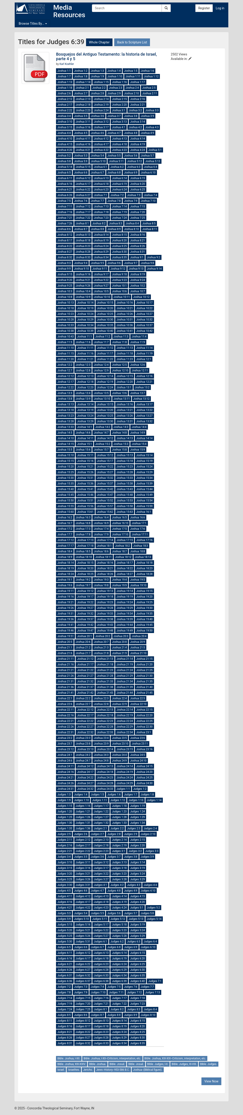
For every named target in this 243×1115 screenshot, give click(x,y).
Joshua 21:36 (65, 687)
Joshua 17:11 (140, 534)
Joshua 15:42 (105, 489)
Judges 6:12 (83, 952)
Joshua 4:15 (64, 144)
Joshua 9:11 (99, 268)
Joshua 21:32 (85, 681)
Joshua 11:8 (119, 342)
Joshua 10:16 (125, 302)
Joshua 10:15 (105, 302)
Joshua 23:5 (119, 738)
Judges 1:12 (117, 800)
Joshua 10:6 (119, 291)
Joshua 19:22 (85, 602)
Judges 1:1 (123, 788)
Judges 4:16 (64, 902)
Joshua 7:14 (119, 206)
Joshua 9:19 (137, 274)
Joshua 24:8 (101, 760)
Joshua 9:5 (97, 263)
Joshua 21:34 (125, 681)
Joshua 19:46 (65, 630)
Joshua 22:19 (125, 715)
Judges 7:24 (64, 1009)
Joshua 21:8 (101, 653)
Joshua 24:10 (138, 760)
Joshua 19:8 (101, 585)
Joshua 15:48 (125, 494)
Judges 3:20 (64, 873)
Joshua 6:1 (100, 166)
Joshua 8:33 (83, 257)
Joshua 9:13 (136, 268)
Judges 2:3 (133, 828)
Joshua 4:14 (137, 138)
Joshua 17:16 (144, 540)
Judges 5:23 (119, 930)
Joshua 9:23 (119, 280)
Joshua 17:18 (85, 545)
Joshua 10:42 (144, 330)
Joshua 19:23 (105, 602)
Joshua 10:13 (65, 302)
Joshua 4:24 (137, 150)
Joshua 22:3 (101, 698)
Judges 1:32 (101, 822)
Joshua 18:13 (143, 557)
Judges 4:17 (83, 902)
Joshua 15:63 (125, 511)
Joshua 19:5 (137, 579)
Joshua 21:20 (144, 664)
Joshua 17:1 (139, 523)
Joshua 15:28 (125, 472)
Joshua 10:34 (85, 325)
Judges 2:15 (137, 839)
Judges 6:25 (137, 964)
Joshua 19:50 (144, 630)
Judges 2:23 (101, 851)
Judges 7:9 (80, 992)
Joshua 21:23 (105, 670)
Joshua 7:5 (64, 200)
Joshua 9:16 (83, 274)
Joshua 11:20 (65, 359)
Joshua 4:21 (83, 150)
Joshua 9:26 (83, 285)
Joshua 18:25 (85, 574)
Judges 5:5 (97, 913)
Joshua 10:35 (105, 325)
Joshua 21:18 (105, 664)
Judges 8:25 (137, 1032)
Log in (220, 8)
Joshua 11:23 (125, 359)
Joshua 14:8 (119, 432)
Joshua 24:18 (105, 771)
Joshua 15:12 (105, 455)
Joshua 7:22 (83, 217)
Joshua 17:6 (137, 528)
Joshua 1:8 (80, 76)
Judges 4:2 (117, 885)
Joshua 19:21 (65, 602)
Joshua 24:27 (85, 783)
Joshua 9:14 (154, 268)
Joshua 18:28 (144, 574)
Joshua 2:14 (101, 99)
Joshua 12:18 (85, 381)
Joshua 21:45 (144, 692)
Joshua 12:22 (65, 387)
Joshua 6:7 (97, 172)
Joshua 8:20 (119, 240)
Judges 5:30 (64, 941)
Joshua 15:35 (65, 483)
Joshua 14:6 (83, 432)
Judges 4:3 (133, 885)
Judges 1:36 (83, 828)
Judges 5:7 (130, 913)
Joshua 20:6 (83, 641)
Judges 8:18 (101, 1026)
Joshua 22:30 (144, 726)
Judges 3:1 (118, 851)
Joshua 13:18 (65, 410)
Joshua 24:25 (144, 777)
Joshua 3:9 (147, 116)
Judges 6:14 (119, 952)
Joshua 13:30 (105, 421)
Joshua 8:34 (101, 257)
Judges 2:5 (64, 834)
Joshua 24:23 (105, 777)
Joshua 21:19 (125, 664)
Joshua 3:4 (64, 116)
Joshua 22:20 (144, 715)
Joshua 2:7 (80, 93)
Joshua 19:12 (85, 591)
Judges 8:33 (101, 1043)
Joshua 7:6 (80, 200)
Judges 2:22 (83, 851)
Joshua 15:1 (84, 444)
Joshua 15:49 (144, 494)
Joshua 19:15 (144, 591)
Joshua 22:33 (105, 732)
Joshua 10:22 (144, 308)
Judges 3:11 (83, 862)
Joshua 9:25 (64, 285)
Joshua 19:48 (105, 630)
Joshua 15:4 (139, 444)
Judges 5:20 (64, 930)
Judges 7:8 (64, 992)
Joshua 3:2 (135, 110)
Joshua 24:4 (119, 755)
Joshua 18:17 (125, 562)
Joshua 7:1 (100, 195)
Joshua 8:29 (101, 251)
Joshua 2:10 (131, 93)
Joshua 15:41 (85, 489)
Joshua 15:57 (105, 506)
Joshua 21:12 (85, 658)
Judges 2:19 (119, 845)
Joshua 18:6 (101, 551)
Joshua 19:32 (85, 613)
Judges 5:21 (83, 930)
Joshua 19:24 (125, 602)
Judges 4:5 (64, 890)
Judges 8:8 (114, 1015)
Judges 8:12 (83, 1020)
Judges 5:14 (154, 918)
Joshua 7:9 (130, 200)
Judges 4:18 (101, 902)
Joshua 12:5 (119, 364)
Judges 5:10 (81, 918)
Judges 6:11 (64, 952)
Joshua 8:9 (114, 229)
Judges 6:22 (83, 964)
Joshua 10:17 (144, 302)
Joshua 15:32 (105, 477)
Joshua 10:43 (65, 336)
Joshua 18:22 (125, 568)
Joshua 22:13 (105, 709)
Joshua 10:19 (85, 308)
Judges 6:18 (101, 958)
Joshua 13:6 (119, 393)
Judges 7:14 (64, 998)
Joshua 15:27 (105, 472)
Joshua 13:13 (65, 404)
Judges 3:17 (101, 868)
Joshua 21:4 (119, 647)
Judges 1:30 (64, 822)
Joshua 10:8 (64, 297)
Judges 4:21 (64, 907)
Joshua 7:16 (64, 212)
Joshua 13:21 (125, 410)
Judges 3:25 (64, 879)
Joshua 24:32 (85, 788)
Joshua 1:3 (97, 70)
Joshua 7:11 (64, 206)
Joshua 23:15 (125, 749)
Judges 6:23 (101, 964)
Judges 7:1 (154, 981)
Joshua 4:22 (101, 150)
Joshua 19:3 (101, 579)
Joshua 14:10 (65, 438)
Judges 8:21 (64, 1032)
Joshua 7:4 (150, 195)
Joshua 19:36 (65, 619)
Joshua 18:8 (137, 551)
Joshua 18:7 (119, 551)
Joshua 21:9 (119, 653)
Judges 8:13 (101, 1020)
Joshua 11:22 (105, 359)
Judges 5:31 (83, 941)
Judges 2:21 (64, 851)
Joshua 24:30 (144, 783)
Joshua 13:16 (125, 404)
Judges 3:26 (83, 879)
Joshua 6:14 (119, 178)
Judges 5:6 (114, 913)
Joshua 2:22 (64, 110)
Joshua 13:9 (83, 398)
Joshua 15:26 (85, 472)
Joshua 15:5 (64, 449)
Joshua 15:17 (105, 461)
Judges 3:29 (137, 879)
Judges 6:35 (137, 975)
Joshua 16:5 (119, 517)
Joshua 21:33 (105, 681)
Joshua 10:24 (85, 314)
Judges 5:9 (64, 918)
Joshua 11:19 (144, 353)
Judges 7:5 (114, 986)
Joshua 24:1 (64, 755)
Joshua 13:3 (64, 393)
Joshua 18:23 (144, 568)
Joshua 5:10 (98, 161)
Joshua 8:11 (149, 229)
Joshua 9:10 (81, 268)
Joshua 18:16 (105, 562)
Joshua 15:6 (83, 449)
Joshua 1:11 (133, 76)
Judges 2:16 (64, 845)
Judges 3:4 (64, 856)
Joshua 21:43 (105, 692)
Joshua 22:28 (105, 726)
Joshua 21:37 (85, 687)
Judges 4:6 (80, 890)
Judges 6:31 (64, 975)
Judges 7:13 (152, 992)
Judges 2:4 (150, 828)
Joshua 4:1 (118, 127)
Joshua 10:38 (65, 330)
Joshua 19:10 (138, 585)
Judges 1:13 (136, 800)
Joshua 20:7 (101, 641)
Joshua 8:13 (83, 234)
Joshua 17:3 (83, 528)
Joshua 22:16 (65, 715)
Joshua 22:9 (119, 704)
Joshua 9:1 (136, 257)
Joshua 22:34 (125, 732)
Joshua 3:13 (119, 121)
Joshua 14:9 (137, 432)
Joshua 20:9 (137, 641)
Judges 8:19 (119, 1026)
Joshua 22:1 (64, 698)
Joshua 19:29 (125, 608)
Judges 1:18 (119, 805)
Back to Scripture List (132, 42)
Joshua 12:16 (144, 376)
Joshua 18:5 (83, 551)
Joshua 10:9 (83, 297)
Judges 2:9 (130, 834)
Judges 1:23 (119, 811)
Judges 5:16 (83, 924)
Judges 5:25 (64, 935)
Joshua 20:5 (64, 641)
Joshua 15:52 (105, 500)
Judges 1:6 (114, 794)
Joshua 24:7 (83, 760)
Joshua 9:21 (83, 280)
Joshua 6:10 (148, 172)
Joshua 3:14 (137, 121)
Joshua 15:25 (65, 472)
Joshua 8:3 (115, 223)
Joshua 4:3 (152, 127)
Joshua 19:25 (144, 602)
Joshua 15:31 (85, 477)
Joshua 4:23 (119, 150)
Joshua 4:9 (147, 133)
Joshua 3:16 (83, 127)
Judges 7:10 (98, 992)
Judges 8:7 (97, 1015)
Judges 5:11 (99, 918)
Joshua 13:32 (144, 421)
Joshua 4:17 (101, 144)
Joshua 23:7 (64, 743)
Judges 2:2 (117, 828)
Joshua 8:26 (137, 246)
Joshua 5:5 (114, 155)
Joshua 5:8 (64, 161)
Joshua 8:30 (119, 251)
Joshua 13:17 (144, 404)
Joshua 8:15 (119, 234)
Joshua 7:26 (64, 223)
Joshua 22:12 (85, 709)
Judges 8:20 (137, 1026)
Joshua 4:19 (137, 144)
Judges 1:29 (137, 817)
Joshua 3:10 (64, 121)
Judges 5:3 (64, 913)
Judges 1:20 (64, 811)
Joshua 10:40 (105, 330)
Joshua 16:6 (137, 517)
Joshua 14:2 (102, 427)
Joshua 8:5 (149, 223)
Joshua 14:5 (64, 432)
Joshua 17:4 (101, 528)
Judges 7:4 (97, 986)
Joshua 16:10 (120, 523)
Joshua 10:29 (85, 319)
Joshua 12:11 (140, 370)
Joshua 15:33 (125, 477)
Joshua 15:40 (65, 489)
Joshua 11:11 (85, 347)
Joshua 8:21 (137, 240)
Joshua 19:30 (144, 608)
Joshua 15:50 (65, 500)
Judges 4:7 (97, 890)
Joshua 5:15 (83, 166)
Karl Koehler (66, 64)
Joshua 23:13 (85, 749)
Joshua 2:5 (149, 87)
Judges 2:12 (83, 839)
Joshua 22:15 (144, 709)
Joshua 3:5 (80, 116)
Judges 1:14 (154, 800)
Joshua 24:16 (65, 771)
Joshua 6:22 (83, 189)
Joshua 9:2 (153, 257)
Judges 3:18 (119, 868)
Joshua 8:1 (82, 223)
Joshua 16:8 (83, 523)
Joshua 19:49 (125, 630)
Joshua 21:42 (85, 692)
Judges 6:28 (101, 969)
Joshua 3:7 (114, 116)
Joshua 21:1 (64, 647)
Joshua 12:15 (125, 376)
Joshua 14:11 (85, 438)
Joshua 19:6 (64, 585)
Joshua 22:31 (65, 732)
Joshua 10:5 (101, 291)
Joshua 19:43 (105, 624)
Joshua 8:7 (80, 229)
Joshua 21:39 (125, 687)
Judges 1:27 (101, 817)
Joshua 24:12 (85, 766)
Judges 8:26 (64, 1037)
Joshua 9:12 (117, 268)
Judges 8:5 (64, 1015)
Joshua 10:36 (125, 325)
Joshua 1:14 (83, 82)
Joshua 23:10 (120, 743)
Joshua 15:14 (144, 455)
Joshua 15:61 (85, 511)
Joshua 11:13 (125, 347)
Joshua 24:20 (144, 771)
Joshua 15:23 (125, 466)
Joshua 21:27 (85, 675)
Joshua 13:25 (105, 415)
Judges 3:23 (119, 873)
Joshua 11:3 (121, 336)
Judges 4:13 (101, 896)
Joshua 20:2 (102, 636)
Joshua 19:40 (144, 619)
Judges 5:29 (137, 935)
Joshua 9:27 (101, 285)
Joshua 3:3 (152, 110)
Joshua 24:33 (105, 788)
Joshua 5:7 (147, 155)
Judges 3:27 (101, 879)
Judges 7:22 (119, 1003)
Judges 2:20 (137, 845)
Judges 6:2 (117, 941)
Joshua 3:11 (83, 121)
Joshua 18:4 (64, 551)
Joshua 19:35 (144, 613)
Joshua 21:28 (105, 675)
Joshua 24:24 (125, 777)
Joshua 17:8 (83, 534)
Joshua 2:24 (101, 110)
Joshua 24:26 (65, 783)
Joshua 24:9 (119, 760)
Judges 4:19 (119, 902)
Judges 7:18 (137, 998)
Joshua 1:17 (137, 82)
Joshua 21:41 (65, 692)
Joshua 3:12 (101, 121)
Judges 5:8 (147, 913)
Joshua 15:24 (144, 466)
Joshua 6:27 (83, 195)
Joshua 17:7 (64, 534)
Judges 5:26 (83, 935)
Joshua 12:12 (65, 376)
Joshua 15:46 (85, 494)
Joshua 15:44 (144, 489)
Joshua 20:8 (119, 641)
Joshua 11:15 (65, 353)
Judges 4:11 (64, 896)
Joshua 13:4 (83, 393)
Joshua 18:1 (104, 545)
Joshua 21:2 (83, 647)
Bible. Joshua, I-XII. (68, 1058)
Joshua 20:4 (139, 636)
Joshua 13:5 (101, 393)
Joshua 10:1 (119, 285)
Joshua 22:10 (138, 704)
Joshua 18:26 (105, 574)
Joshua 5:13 (152, 161)
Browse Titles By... (33, 23)
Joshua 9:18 (119, 274)
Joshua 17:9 (101, 534)
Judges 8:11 (64, 1020)
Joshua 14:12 (105, 438)
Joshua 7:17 (83, 212)
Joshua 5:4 (97, 155)
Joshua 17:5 (119, 528)
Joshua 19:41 (65, 624)
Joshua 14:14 (144, 438)
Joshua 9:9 (64, 268)
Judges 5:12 (117, 918)
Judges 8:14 (119, 1020)
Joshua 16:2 (64, 517)
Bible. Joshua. (97, 1064)
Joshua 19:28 (105, 608)
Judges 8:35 (137, 1043)
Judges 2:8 (114, 834)
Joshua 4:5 (80, 133)
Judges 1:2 (140, 788)
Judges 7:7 (147, 986)
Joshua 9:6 (114, 263)
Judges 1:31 (83, 822)
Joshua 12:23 (85, 387)
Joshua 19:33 (105, 613)
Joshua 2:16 (137, 99)
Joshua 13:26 (125, 415)
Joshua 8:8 (97, 229)
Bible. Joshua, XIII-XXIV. (71, 1064)
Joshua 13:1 (124, 387)
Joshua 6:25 (137, 189)
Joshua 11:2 (102, 336)
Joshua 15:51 (85, 500)
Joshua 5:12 (134, 161)
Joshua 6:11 (64, 178)
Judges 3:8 (130, 856)
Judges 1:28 (119, 817)
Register (204, 8)
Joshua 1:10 (114, 76)
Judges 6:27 (83, 969)
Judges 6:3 (133, 941)
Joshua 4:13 (119, 138)
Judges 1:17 (101, 805)
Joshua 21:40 (144, 687)
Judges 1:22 (101, 811)
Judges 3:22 (101, 873)
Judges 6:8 (114, 947)
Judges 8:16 (64, 1026)
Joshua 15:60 (65, 511)
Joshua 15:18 (125, 461)
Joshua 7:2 (117, 195)
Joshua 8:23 (83, 246)
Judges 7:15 (83, 998)
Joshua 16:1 (143, 511)
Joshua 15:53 (125, 500)
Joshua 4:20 (64, 150)
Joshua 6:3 (133, 166)
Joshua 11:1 (84, 336)
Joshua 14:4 (139, 427)
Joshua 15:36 (85, 483)
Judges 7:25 (83, 1009)
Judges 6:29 (119, 969)
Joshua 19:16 (65, 596)
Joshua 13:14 (85, 404)
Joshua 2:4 (132, 87)
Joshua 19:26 (65, 608)
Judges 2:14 (119, 839)
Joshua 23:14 (105, 749)
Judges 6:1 (100, 941)
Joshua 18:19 (65, 568)
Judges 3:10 (64, 862)
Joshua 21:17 (85, 664)
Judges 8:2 (117, 1009)
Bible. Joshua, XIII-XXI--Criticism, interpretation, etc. (175, 1058)
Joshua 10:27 (144, 314)
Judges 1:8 (147, 794)
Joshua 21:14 (125, 658)
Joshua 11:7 (101, 342)
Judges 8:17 (83, 1026)
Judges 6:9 (130, 947)
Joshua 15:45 (65, 494)
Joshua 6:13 (101, 178)
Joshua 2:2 (99, 87)
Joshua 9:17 (101, 274)
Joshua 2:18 (83, 104)
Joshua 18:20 (85, 568)
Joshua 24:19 (125, 771)
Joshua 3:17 (101, 127)
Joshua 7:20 (137, 212)
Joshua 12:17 (65, 381)
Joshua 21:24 (125, 670)
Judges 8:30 (137, 1037)
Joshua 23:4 (101, 738)
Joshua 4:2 (135, 127)
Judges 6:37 (83, 981)
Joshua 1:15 (101, 82)
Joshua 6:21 (64, 189)
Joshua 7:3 (133, 195)
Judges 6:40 (137, 981)
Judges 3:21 (83, 873)
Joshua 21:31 (65, 681)
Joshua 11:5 (64, 342)
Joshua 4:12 (101, 138)
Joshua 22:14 (125, 709)
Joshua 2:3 (115, 87)
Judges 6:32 (83, 975)
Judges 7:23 (137, 1003)
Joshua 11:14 (144, 347)
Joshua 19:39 (125, 619)
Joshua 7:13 (101, 206)
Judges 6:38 (101, 981)
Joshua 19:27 (85, 608)
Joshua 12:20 (125, 381)
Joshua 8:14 (101, 234)
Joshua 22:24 (125, 721)
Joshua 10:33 (65, 325)
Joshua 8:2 (99, 223)
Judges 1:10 (81, 800)
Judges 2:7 (97, 834)
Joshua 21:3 (101, 647)
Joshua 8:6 (64, 229)
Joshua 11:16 (85, 353)
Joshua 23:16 (144, 749)
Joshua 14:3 (121, 427)
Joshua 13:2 (142, 387)
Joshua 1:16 (119, 82)
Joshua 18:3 (140, 545)
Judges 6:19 (119, 958)
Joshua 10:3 (64, 291)
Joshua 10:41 (125, 330)
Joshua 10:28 (65, 319)
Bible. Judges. (208, 1064)
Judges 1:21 (83, 811)
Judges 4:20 (137, 902)
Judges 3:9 (147, 856)
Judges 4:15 (137, 896)
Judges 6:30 (137, 969)
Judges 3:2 (135, 851)
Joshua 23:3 (83, 738)
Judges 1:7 (130, 794)
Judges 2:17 (83, 845)
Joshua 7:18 (101, 212)
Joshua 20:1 (84, 636)
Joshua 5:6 (130, 155)
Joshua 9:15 (64, 274)
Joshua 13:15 (105, 404)
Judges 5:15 (64, 924)
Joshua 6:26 (64, 195)
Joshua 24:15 (144, 766)
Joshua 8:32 (64, 257)
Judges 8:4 (150, 1009)
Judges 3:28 (119, 879)
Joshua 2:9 (114, 93)
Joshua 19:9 (119, 585)
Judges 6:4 (150, 941)
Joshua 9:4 (80, 263)
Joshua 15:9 (137, 449)
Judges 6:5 (64, 947)
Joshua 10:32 (144, 319)
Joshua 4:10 (64, 138)
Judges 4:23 (101, 907)
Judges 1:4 (80, 794)
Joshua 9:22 (101, 280)
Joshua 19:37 (85, 619)
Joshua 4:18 (119, 144)
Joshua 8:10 (131, 229)
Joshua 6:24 (119, 189)
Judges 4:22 (83, 907)
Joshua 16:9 (101, 523)
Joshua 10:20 (105, 308)
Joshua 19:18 (105, 596)
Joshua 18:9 (64, 557)
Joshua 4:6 (97, 133)
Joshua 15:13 (125, 455)
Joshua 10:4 (83, 291)
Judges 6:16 (64, 958)
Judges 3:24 (137, 873)
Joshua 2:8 (97, 93)
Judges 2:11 (64, 839)
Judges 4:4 (150, 885)
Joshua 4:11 (83, 138)
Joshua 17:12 (65, 540)
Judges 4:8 (114, 890)
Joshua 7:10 (148, 200)
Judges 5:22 (101, 930)
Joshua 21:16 (65, 664)
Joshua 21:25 (144, 670)
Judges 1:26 (83, 817)
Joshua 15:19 (144, 461)
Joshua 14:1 (84, 427)
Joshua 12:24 (105, 387)
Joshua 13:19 (85, 410)
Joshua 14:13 (125, 438)
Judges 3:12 (101, 862)
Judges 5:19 (137, 924)
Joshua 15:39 (144, 483)
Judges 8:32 (83, 1043)
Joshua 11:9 (137, 342)
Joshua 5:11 (116, 161)
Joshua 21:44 (125, 692)
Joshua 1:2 (80, 70)
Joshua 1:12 (151, 76)
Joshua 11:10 (65, 347)
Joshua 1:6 (147, 70)
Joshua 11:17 (105, 353)
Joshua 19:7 (83, 585)
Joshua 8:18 (83, 240)
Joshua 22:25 (144, 721)
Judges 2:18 (101, 845)
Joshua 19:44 (125, 624)
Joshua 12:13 (85, 376)
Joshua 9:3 (64, 263)
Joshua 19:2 (83, 579)
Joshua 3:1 (118, 110)
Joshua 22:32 (85, 732)
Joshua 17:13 (85, 540)
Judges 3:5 (80, 856)
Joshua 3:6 (97, 116)
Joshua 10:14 (85, 302)
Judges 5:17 (101, 924)
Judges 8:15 (137, 1020)
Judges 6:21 (64, 964)
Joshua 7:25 (137, 217)
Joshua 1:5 (130, 70)
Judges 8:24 (119, 1032)
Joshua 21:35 (144, 681)
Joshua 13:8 (64, 398)
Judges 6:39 (119, 981)
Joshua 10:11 (122, 297)
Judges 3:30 (64, 885)
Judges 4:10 (148, 890)
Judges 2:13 (101, 839)
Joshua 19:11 (65, 591)
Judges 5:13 (136, 918)
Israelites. (74, 1069)
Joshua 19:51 (65, 636)
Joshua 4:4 (64, 133)
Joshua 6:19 (119, 183)
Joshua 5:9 (80, 161)
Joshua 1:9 (97, 76)
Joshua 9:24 (137, 280)
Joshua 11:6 (83, 342)
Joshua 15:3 (121, 444)
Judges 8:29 (119, 1037)
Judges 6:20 (137, 958)
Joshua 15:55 (65, 506)
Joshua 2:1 (82, 87)
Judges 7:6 (130, 986)
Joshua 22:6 (64, 704)
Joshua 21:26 (65, 675)
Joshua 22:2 (83, 698)
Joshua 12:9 (101, 370)
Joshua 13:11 (122, 398)
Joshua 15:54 (144, 500)
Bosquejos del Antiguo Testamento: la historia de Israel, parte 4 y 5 (106, 56)
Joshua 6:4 (150, 166)
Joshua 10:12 (141, 297)
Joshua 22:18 (105, 715)
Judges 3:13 (119, 862)
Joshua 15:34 (144, 477)
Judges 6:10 (148, 947)
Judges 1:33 (119, 822)
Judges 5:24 (137, 930)
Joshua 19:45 (144, 624)
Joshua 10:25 (105, 314)
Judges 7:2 (64, 986)
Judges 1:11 (99, 800)
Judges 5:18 (119, 924)
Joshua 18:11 (103, 557)
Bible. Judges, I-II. (157, 1064)
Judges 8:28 (101, 1037)
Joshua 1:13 (64, 82)
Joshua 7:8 (114, 200)
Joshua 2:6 (64, 93)
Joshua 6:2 (117, 166)
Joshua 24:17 (85, 771)
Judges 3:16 (83, 868)
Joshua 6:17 (83, 183)
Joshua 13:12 (141, 398)
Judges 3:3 (152, 851)
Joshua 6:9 (130, 172)
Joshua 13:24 (85, 415)
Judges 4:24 (119, 907)
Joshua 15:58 (125, 506)
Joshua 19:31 (65, 613)
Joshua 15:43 (125, 489)
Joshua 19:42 (85, 624)
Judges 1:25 (64, 817)
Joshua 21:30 (144, 675)
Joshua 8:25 (119, 246)
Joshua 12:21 (144, 381)
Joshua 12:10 (120, 370)
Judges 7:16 (101, 998)
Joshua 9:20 (64, 280)
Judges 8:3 (133, 1009)
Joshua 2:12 (64, 99)
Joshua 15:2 (102, 444)
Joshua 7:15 (137, 206)
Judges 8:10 (148, 1015)
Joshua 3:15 (64, 127)
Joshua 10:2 (137, 285)
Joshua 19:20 (144, 596)
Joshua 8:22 (64, 246)
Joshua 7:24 (119, 217)
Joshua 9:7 (130, 263)
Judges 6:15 (137, 952)
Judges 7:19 (64, 1003)
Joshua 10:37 (144, 325)
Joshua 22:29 (125, 726)
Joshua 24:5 (137, 755)
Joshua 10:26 (125, 314)
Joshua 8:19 (101, 240)
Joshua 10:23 (65, 314)
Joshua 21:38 (105, 687)
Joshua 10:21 (125, 308)
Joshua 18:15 (85, 562)
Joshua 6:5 (64, 172)
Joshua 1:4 (114, 70)
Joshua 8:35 (119, 257)
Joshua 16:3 (83, 517)
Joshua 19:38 (105, 619)
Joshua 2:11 (149, 93)
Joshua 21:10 (138, 653)
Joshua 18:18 (144, 562)
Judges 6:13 (101, 952)
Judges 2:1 (100, 828)
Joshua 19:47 (85, 630)
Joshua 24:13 (105, 766)
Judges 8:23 (101, 1032)
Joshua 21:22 (85, 670)
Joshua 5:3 (80, 155)
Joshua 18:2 (122, 545)
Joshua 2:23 (83, 110)
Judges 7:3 (80, 986)
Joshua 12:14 (105, 376)
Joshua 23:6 (137, 738)
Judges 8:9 (130, 1015)
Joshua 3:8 (130, 116)
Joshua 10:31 (125, 319)
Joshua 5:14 (64, 166)
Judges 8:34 (119, 1043)
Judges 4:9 (130, 890)
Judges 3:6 (97, 856)
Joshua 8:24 (101, 246)
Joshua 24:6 (64, 760)
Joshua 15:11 (85, 455)
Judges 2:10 (148, 834)
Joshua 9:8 (147, 263)
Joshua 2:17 (64, 104)
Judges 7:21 (101, 1003)
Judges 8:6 (80, 1015)
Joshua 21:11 (65, 658)
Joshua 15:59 (144, 506)
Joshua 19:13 (105, 591)
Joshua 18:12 (123, 557)
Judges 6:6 (80, 947)
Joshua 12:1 (143, 359)
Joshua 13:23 (65, 415)
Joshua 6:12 (83, 178)
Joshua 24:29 (125, 783)
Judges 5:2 (153, 907)
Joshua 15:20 (65, 466)
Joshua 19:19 (125, 596)
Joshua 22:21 (65, 721)
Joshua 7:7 (97, 200)
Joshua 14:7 (101, 432)
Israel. (61, 1069)
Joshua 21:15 (144, 658)
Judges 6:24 (119, 964)
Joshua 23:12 (65, 749)
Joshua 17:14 (105, 540)
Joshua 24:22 (85, 777)
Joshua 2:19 (101, 104)
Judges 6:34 (119, 975)
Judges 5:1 (136, 907)
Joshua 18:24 (65, 574)
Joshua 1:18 (64, 87)
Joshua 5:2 (64, 155)
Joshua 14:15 (65, 444)
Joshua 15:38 (125, 483)
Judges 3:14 (137, 862)
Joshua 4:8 (130, 133)
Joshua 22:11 (65, 709)
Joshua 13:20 (105, 410)
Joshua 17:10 (120, 534)
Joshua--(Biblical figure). (147, 1069)
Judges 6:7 (97, 947)
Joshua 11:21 (85, 359)
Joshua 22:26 (65, 726)
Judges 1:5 (97, 794)
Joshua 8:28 (83, 251)
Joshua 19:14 (125, 591)
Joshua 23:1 (143, 732)
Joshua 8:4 (132, 223)
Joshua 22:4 (119, 698)
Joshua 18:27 (125, 574)
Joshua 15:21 (85, 466)
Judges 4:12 (83, 896)
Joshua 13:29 (85, 421)
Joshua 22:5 (137, 698)
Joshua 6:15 (137, 178)
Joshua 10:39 (85, 330)
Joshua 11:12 (105, 347)
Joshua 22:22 (85, 721)
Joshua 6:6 (80, 172)
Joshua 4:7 (114, 133)
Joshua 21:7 (83, 653)
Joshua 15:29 (144, 472)
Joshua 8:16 (137, 234)
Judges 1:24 (137, 811)
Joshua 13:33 (65, 427)
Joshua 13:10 (102, 398)
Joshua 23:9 (101, 743)
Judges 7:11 (116, 992)
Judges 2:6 (80, 834)
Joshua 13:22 (144, 410)
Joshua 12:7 (64, 370)
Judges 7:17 (119, 998)
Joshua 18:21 (105, 568)
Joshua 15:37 (105, 483)
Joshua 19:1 (64, 579)
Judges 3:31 (83, 885)
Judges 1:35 (64, 828)
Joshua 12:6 (137, 364)
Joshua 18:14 (65, 562)
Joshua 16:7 (64, 523)
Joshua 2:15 (119, 99)
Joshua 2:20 (119, 104)
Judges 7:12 (134, 992)
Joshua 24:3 (101, 755)
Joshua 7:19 (119, 212)
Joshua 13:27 (144, 415)
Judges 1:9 (64, 800)
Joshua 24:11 (65, 766)
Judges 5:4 (80, 913)
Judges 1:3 (64, 794)
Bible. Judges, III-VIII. (184, 1064)
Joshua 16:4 (101, 517)
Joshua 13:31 (125, 421)
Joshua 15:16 (85, 461)
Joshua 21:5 (137, 647)
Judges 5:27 (101, 935)
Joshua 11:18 (125, 353)
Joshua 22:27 (85, 726)
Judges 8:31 (64, 1043)
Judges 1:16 (83, 805)
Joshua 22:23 (105, 721)
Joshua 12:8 (83, 370)
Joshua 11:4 (139, 336)
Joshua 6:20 (137, 183)
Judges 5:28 (119, 935)
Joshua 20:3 (121, 636)
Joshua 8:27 (64, 251)
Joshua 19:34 (125, 613)
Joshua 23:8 (83, 743)
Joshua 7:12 (83, 206)
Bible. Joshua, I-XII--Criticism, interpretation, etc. (112, 1058)
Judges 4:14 (119, 896)
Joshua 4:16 (83, 144)
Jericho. (88, 1069)
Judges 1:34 (137, 822)
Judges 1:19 (137, 805)
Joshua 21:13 (105, 658)
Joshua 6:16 (64, 183)
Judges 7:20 (83, 1003)
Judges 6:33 (101, 975)
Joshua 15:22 (105, 466)
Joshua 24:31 (65, 788)
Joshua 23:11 (140, 743)
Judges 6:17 (83, 958)
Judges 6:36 (64, 981)
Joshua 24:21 (65, 777)
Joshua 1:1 (64, 70)
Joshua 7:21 (64, 217)
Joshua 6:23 (101, 189)
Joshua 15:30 (65, 477)
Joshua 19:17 (85, 596)
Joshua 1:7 (64, 76)
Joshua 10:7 (137, 291)
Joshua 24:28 (105, 783)
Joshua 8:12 (64, 234)
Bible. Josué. (117, 1064)
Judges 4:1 (100, 885)
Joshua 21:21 (65, 670)
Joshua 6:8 (114, 172)
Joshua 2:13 (83, 99)
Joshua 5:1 (155, 150)
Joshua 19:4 (119, 579)
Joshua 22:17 (85, 715)
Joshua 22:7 (83, 704)
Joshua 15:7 (101, 449)
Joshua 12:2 (64, 364)
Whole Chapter (99, 42)
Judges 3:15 (64, 868)
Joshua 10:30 (105, 319)
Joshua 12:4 (101, 364)
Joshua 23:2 (64, 738)
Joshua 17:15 (125, 540)
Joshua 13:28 (65, 421)
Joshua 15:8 (119, 449)
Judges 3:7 (114, 856)
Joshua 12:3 (83, 364)
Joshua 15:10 (65, 455)
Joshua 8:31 (137, 251)
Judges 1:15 (64, 805)
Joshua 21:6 (64, 653)
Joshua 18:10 (84, 557)
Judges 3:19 (137, 868)
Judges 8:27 (83, 1037)
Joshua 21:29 (125, 675)
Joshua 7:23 (101, 217)
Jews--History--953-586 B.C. (113, 1069)
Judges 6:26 (64, 969)
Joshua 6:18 (101, 183)
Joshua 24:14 (125, 766)
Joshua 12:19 (105, 381)
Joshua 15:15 (65, 461)
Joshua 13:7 (137, 393)
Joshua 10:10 (102, 297)
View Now (211, 1081)
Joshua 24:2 (83, 755)
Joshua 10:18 (65, 308)
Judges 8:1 (100, 1009)
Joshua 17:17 (65, 545)
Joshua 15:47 (105, 494)
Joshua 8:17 (64, 240)
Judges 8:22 (83, 1032)
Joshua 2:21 (137, 104)
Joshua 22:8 (101, 704)
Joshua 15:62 (105, 511)
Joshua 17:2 (64, 528)
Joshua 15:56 (85, 506)
